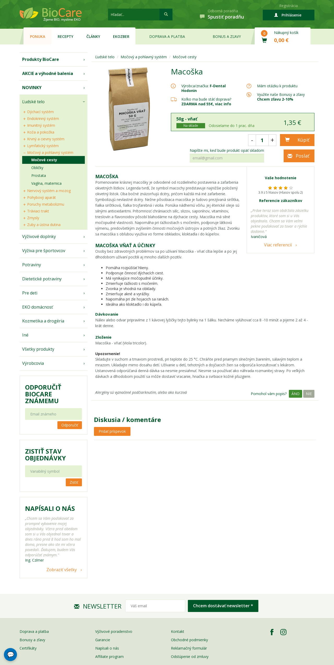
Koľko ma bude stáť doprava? (206, 99)
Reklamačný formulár (189, 648)
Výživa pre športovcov (43, 250)
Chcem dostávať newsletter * (223, 606)
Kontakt (177, 631)
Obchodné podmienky (189, 639)
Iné (25, 335)
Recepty (65, 36)
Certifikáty (28, 648)
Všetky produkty (38, 349)
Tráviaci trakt (38, 211)
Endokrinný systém (43, 118)
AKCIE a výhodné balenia (47, 73)
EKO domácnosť (37, 307)
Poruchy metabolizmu (45, 204)
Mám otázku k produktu (277, 86)
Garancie (102, 639)
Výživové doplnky (39, 236)
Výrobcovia (33, 363)
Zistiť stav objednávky (45, 454)
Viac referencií (278, 245)
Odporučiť (69, 425)
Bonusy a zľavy (32, 639)
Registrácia (288, 5)
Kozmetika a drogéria (43, 321)
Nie (309, 393)
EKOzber (121, 36)
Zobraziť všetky (61, 570)
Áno (295, 393)
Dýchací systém (40, 111)
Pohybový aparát (41, 197)
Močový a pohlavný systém (50, 152)
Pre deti (29, 293)
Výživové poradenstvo (113, 631)
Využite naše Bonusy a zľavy (281, 97)
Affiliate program (109, 656)
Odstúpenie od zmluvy (189, 656)
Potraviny (31, 265)
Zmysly (33, 217)
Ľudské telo (33, 102)
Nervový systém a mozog (49, 190)
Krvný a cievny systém (45, 138)
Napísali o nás (107, 648)
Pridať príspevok (112, 431)
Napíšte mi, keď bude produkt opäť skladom (227, 150)
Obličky (37, 167)
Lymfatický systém (43, 145)
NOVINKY (31, 87)
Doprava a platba (167, 36)
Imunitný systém (41, 125)
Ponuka (37, 36)
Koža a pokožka (40, 132)
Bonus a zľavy (227, 36)
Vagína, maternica (46, 183)
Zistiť (74, 482)
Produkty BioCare (40, 59)
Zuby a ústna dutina (44, 224)
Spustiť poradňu (226, 17)
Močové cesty (44, 159)
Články (93, 36)
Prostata (38, 175)
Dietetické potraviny (42, 279)
